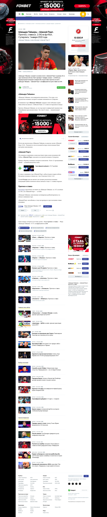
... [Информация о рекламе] (64, 114)
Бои (44, 486)
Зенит (31, 512)
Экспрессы (51, 14)
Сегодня (59, 14)
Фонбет (20, 509)
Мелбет (32, 510)
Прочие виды (46, 505)
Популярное (21, 487)
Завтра (64, 14)
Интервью (20, 490)
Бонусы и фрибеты (22, 507)
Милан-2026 (57, 507)
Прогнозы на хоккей (22, 498)
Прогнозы (28, 14)
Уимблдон (57, 498)
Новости (45, 507)
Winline (31, 509)
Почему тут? (72, 143)
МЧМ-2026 (57, 483)
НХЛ (56, 479)
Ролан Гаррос (58, 499)
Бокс (56, 490)
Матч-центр (21, 479)
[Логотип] (22, 14)
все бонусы (85, 255)
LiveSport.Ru (22, 23)
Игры (44, 510)
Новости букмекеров (35, 507)
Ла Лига (32, 487)
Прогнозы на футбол (40, 23)
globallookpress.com (28, 71)
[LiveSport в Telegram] (69, 484)
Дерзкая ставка (33, 501)
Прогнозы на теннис (23, 501)
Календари (20, 481)
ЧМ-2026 (32, 483)
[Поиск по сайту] (88, 14)
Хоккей (41, 14)
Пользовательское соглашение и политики (76, 501)
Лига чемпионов (34, 479)
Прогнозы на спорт (30, 23)
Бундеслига (33, 490)
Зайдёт (22, 210)
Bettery (20, 512)
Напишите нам (84, 490)
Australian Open (58, 496)
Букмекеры (72, 14)
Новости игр (46, 512)
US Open (45, 501)
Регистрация (83, 143)
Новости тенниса (47, 496)
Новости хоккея (46, 477)
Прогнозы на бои (22, 499)
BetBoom (20, 510)
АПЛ (31, 485)
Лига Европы (33, 481)
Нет (35, 210)
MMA (56, 488)
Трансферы (21, 483)
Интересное (21, 488)
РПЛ (31, 477)
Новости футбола (22, 477)
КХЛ (56, 477)
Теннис (45, 14)
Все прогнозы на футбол (27, 138)
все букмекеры (85, 136)
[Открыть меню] (19, 14)
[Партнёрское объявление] (78, 39)
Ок (86, 476)
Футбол (36, 14)
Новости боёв (46, 488)
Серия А (32, 488)
